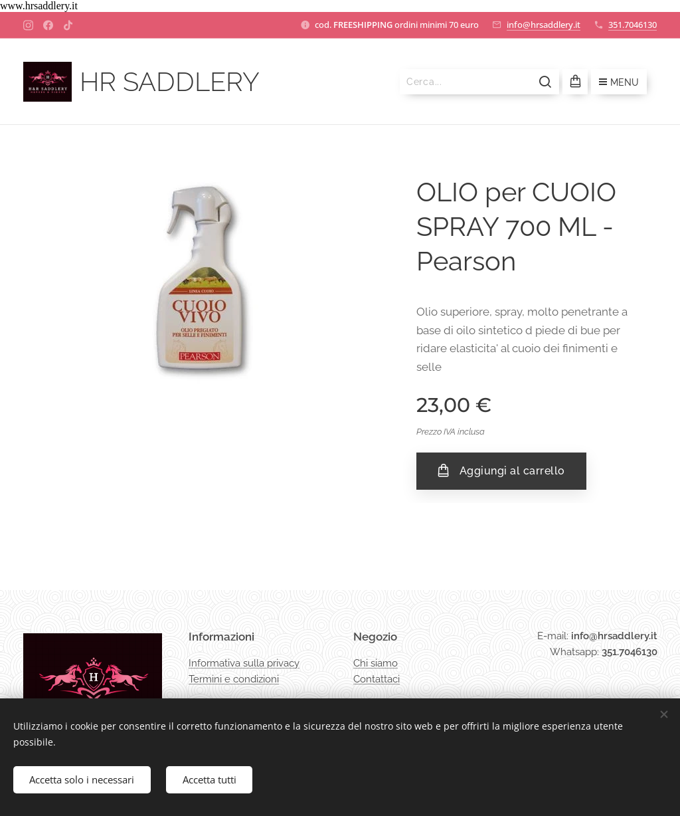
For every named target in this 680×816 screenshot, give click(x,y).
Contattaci (376, 679)
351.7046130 (632, 25)
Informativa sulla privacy (244, 663)
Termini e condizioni (234, 679)
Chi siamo (375, 663)
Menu (619, 82)
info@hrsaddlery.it (543, 25)
